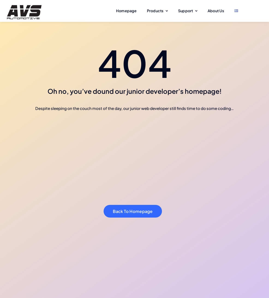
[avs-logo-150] (24, 4)
